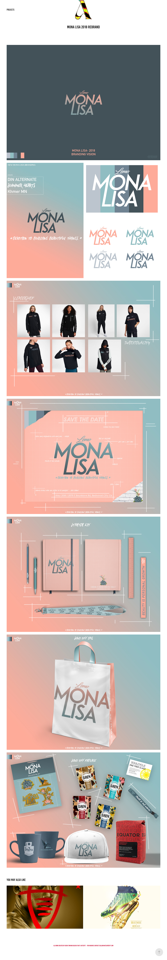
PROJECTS (10, 9)
